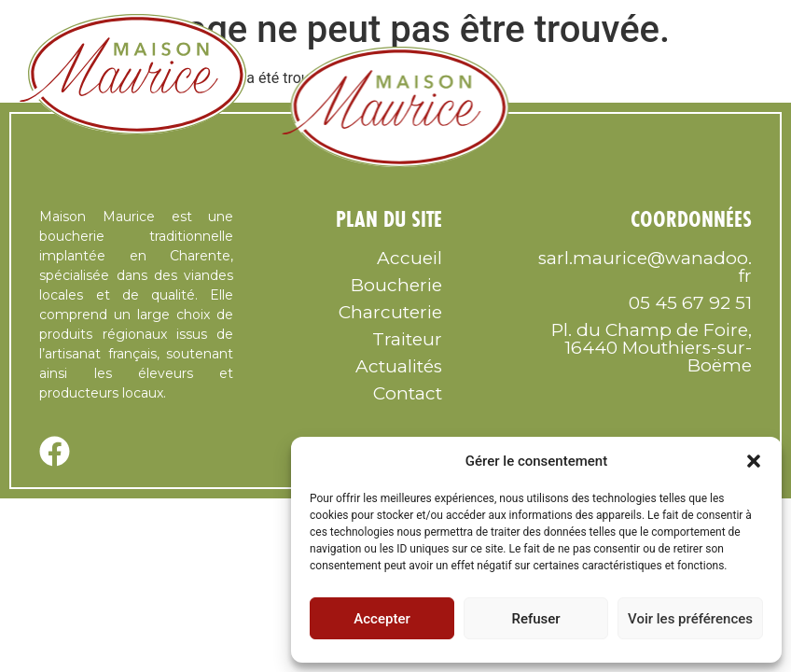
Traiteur (407, 339)
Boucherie (396, 285)
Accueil (409, 258)
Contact (407, 393)
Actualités (398, 366)
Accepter (381, 618)
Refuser (535, 618)
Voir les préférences (690, 618)
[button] (753, 461)
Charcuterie (390, 312)
